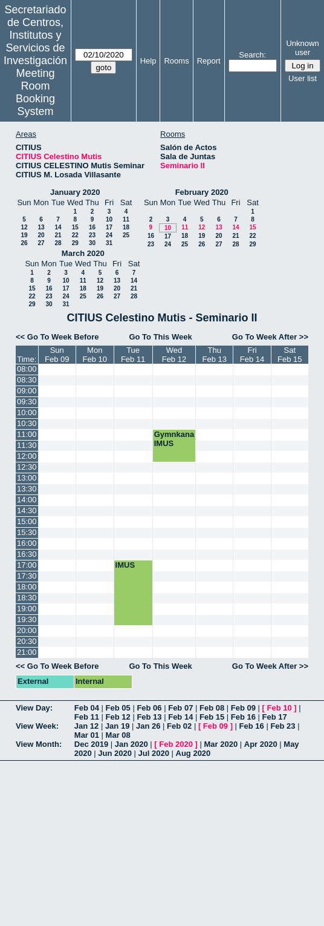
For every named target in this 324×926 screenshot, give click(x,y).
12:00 (27, 456)
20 (40, 235)
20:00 (27, 630)
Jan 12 (86, 726)
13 (40, 227)
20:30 (27, 641)
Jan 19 (117, 726)
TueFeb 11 (133, 355)
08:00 (27, 368)
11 (126, 219)
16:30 (27, 554)
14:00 (27, 499)
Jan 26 (148, 726)
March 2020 (83, 253)
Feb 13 (149, 716)
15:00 (27, 521)
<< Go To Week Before (57, 336)
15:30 (27, 532)
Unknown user (302, 48)
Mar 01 (86, 735)
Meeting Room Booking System (35, 92)
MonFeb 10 (94, 355)
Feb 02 (179, 726)
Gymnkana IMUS (174, 439)
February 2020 (201, 192)
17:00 (27, 565)
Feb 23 (282, 726)
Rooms (176, 60)
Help (148, 60)
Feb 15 (211, 716)
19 (24, 235)
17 (109, 227)
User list (302, 78)
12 (24, 227)
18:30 (27, 597)
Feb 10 (279, 707)
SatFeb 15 (289, 355)
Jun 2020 (115, 753)
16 (92, 227)
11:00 (27, 434)
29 (75, 243)
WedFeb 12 (174, 355)
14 (57, 227)
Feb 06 (149, 707)
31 (109, 243)
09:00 (27, 390)
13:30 (27, 488)
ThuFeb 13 (214, 355)
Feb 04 (86, 707)
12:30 (27, 466)
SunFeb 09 (57, 355)
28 (57, 243)
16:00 (27, 543)
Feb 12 (118, 716)
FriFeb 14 (252, 355)
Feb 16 (243, 716)
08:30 (27, 379)
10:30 (27, 423)
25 (126, 235)
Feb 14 (180, 716)
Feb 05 (118, 707)
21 (57, 235)
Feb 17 (274, 716)
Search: (252, 54)
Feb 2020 (176, 744)
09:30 (27, 401)
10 (109, 219)
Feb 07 (180, 707)
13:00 (27, 477)
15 (75, 227)
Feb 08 (211, 707)
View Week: (37, 726)
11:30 (27, 445)
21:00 (27, 652)
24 (109, 235)
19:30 (27, 619)
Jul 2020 (153, 753)
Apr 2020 (260, 744)
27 (40, 243)
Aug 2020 (193, 753)
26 (24, 243)
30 (92, 243)
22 (75, 235)
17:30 (27, 575)
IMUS (125, 565)
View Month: (39, 744)
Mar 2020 (221, 744)
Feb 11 (86, 716)
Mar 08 (118, 735)
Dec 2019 (91, 744)
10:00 (27, 412)
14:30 (27, 510)
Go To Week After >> (270, 336)
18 (126, 227)
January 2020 (75, 192)
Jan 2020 (131, 744)
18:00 (27, 586)
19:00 (27, 608)
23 (92, 235)
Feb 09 (243, 707)
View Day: (34, 707)
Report (209, 60)
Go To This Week (160, 336)
